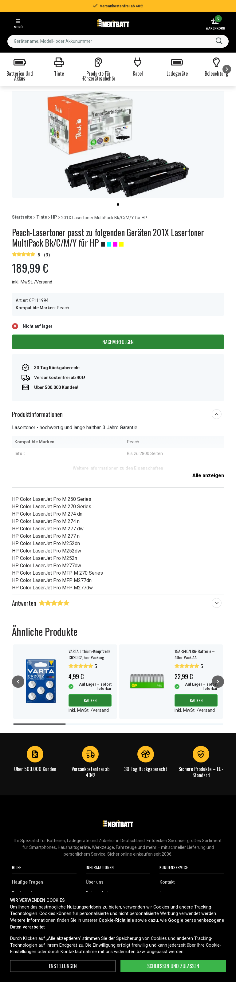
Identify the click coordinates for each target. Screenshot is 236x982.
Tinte (41, 217)
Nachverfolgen (118, 342)
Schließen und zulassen (173, 966)
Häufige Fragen (27, 882)
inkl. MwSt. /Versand (32, 282)
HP (54, 217)
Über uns (95, 882)
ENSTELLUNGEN (63, 966)
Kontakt (167, 882)
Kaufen (90, 700)
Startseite (22, 217)
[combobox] (118, 41)
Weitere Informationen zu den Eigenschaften (118, 468)
